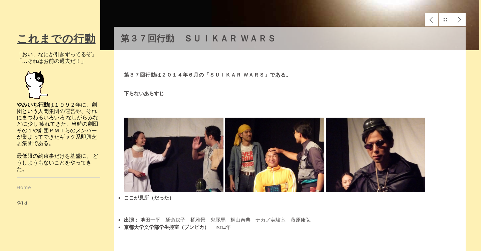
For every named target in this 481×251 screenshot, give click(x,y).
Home (24, 187)
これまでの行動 (56, 38)
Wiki (22, 203)
